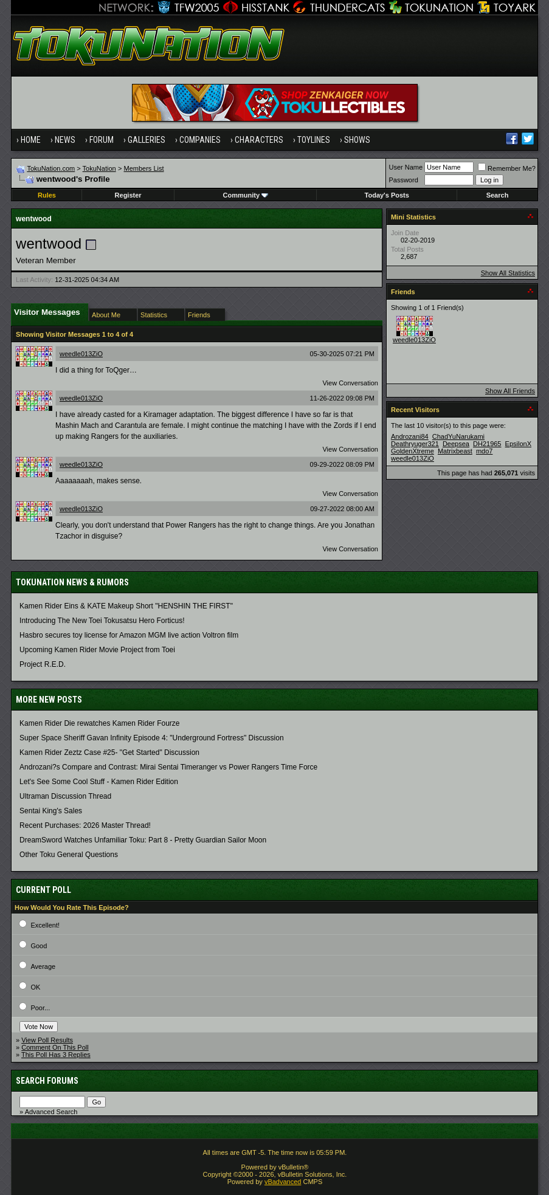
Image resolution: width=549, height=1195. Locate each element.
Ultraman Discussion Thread (65, 796)
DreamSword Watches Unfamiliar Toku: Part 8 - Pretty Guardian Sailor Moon (142, 840)
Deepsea (456, 443)
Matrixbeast (455, 451)
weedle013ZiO (81, 353)
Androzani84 (410, 436)
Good (38, 945)
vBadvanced (283, 1181)
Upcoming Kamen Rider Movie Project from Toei (97, 650)
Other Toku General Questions (68, 854)
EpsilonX (518, 443)
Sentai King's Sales (50, 811)
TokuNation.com (51, 168)
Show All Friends (510, 390)
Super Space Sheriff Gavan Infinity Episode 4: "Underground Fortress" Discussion (151, 738)
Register (128, 195)
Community (246, 195)
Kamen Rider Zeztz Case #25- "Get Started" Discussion (109, 752)
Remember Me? (507, 168)
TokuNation (99, 168)
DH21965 (487, 443)
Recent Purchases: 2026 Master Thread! (85, 825)
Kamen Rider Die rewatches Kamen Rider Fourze (99, 723)
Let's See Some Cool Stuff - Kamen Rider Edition (98, 781)
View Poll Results (47, 1040)
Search (497, 195)
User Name (405, 167)
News (65, 140)
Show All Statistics (508, 273)
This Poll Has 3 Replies (56, 1054)
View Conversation (350, 383)
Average (42, 966)
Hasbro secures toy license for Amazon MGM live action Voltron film (128, 635)
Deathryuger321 (415, 443)
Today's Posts (387, 195)
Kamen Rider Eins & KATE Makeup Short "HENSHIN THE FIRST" (126, 606)
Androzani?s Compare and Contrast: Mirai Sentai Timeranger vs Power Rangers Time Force (168, 767)
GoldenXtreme (412, 451)
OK (35, 987)
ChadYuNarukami (458, 436)
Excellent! (45, 925)
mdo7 (484, 451)
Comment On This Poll (54, 1047)
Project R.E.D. (42, 664)
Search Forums (47, 1081)
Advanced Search (51, 1111)
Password (403, 180)
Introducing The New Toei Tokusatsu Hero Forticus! (101, 620)
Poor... (40, 1007)
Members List (143, 168)
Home (31, 140)
